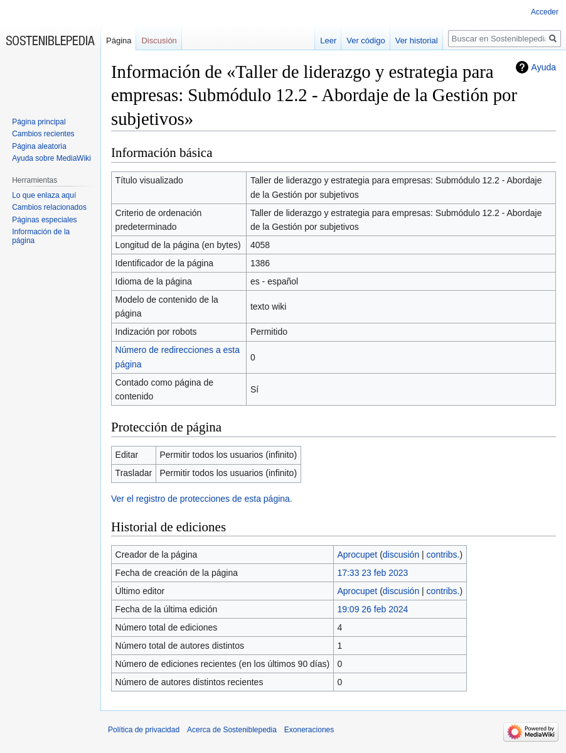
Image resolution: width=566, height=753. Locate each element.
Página (118, 40)
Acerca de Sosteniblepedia (232, 729)
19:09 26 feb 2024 (372, 609)
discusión (401, 555)
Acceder (544, 12)
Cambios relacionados (49, 207)
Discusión (158, 40)
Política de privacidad (143, 729)
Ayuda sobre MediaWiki (51, 158)
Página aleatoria (39, 146)
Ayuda (543, 67)
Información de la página (41, 236)
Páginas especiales (44, 219)
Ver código (365, 40)
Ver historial (416, 40)
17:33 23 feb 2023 (372, 573)
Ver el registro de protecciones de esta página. (201, 499)
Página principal (38, 121)
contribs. (443, 555)
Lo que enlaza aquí (44, 195)
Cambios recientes (43, 133)
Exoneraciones (309, 729)
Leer (328, 40)
